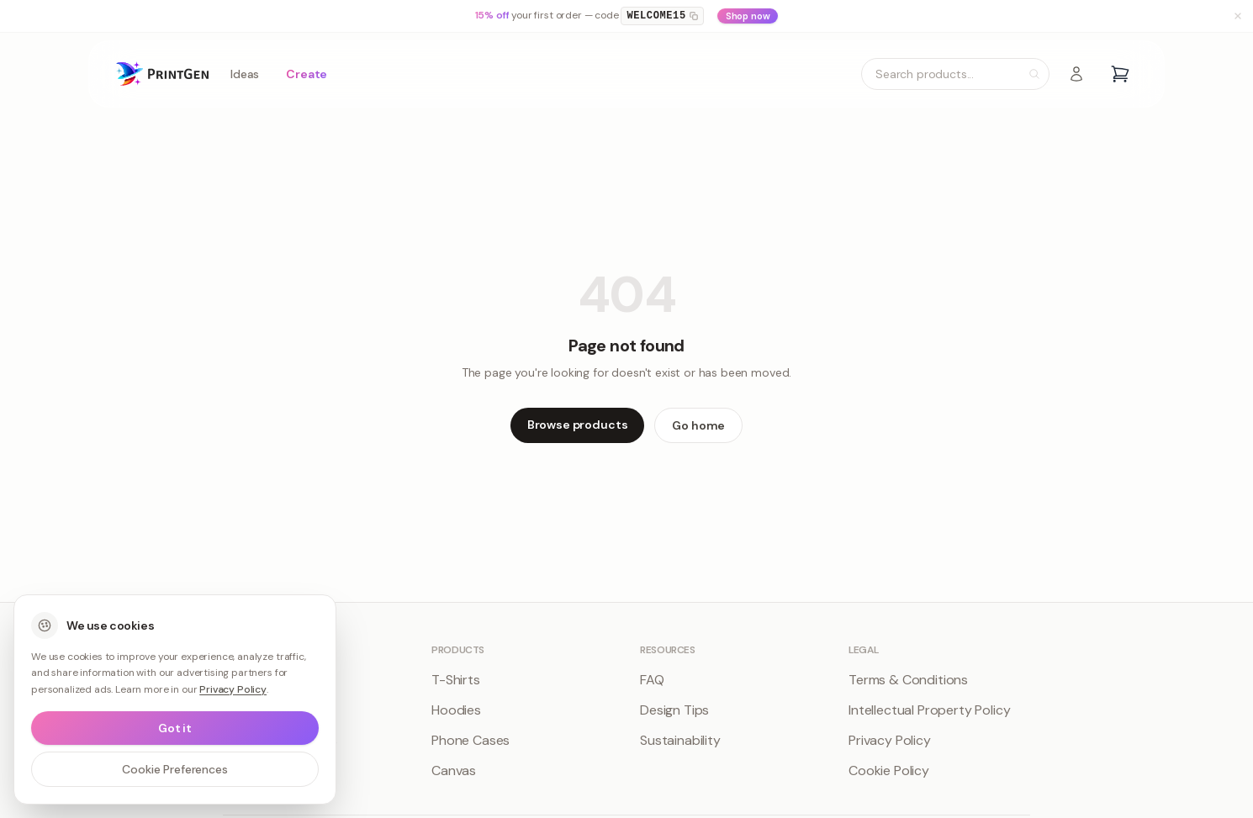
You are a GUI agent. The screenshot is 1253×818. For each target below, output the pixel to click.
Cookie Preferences (174, 769)
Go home (698, 425)
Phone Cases (470, 740)
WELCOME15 (661, 16)
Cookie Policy (889, 770)
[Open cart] (1120, 74)
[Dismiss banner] (1237, 16)
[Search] (1034, 74)
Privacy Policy (890, 740)
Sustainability (680, 740)
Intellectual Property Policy (930, 710)
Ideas (244, 74)
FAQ (652, 680)
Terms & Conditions (908, 680)
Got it (175, 728)
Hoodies (456, 710)
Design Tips (674, 710)
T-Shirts (455, 680)
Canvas (453, 770)
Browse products (577, 424)
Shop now (748, 16)
